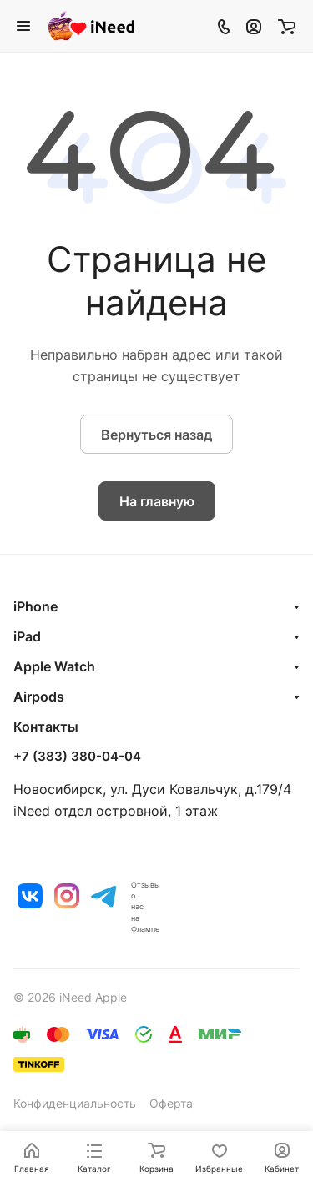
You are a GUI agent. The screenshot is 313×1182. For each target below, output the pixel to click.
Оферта (171, 1103)
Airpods (38, 696)
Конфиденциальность (74, 1103)
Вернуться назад (156, 434)
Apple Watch (54, 666)
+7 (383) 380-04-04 (77, 756)
